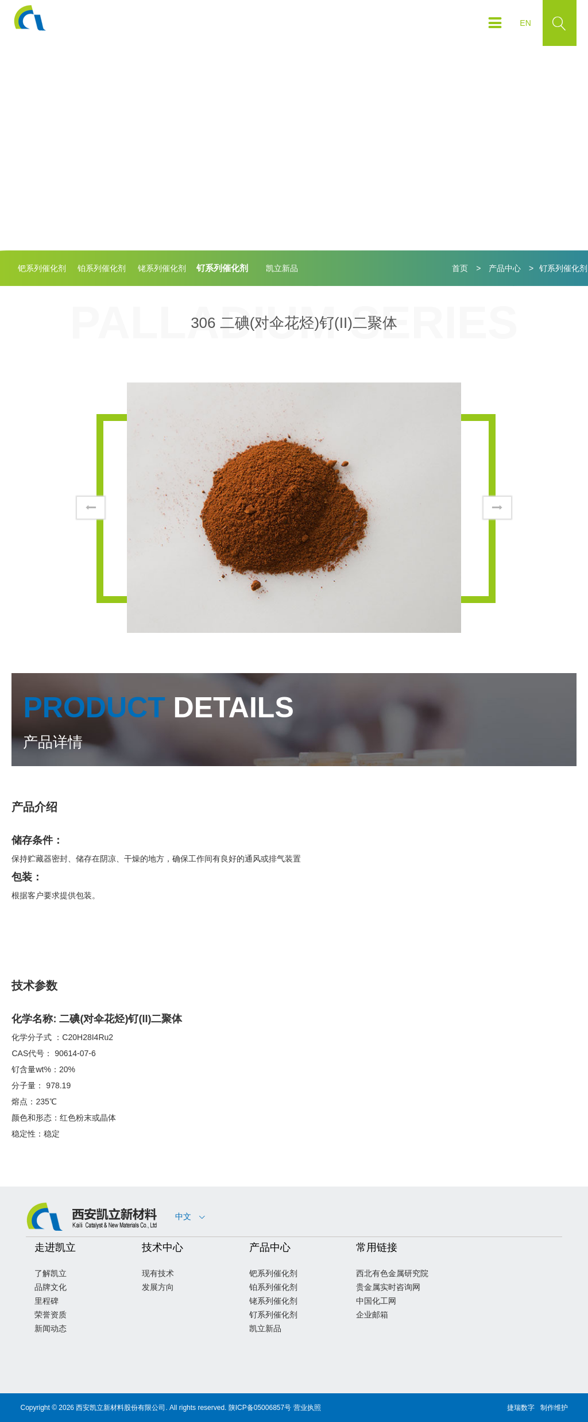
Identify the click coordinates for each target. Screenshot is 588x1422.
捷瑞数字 (521, 1408)
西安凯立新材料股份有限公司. (121, 1408)
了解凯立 (50, 1273)
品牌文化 (50, 1287)
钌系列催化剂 (222, 268)
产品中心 (505, 268)
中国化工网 (376, 1300)
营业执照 (307, 1408)
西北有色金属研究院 (392, 1273)
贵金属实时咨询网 (388, 1287)
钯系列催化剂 (42, 268)
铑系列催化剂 (162, 268)
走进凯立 (55, 1247)
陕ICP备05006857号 (260, 1408)
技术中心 (162, 1247)
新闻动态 (50, 1328)
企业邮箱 (372, 1314)
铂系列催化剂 (102, 268)
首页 (460, 268)
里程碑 (46, 1300)
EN (525, 23)
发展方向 (158, 1287)
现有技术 (158, 1273)
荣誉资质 (50, 1314)
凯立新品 (282, 268)
